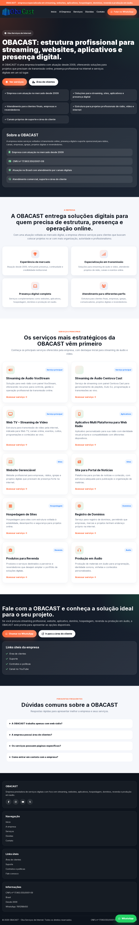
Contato (101, 11)
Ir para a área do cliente (57, 633)
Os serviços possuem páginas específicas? (36, 745)
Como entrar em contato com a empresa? (35, 757)
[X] (30, 802)
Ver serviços (14, 81)
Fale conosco (12, 873)
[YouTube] (23, 802)
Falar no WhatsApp (122, 11)
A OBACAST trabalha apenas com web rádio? (37, 723)
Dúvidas (89, 11)
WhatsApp (126, 918)
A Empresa (65, 11)
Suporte (13, 658)
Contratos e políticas (20, 664)
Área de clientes (43, 81)
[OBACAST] (18, 12)
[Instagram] (16, 802)
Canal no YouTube (19, 669)
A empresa (11, 826)
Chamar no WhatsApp (19, 633)
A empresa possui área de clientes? (32, 734)
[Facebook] (8, 802)
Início (54, 11)
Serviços (78, 11)
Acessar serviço (16, 397)
